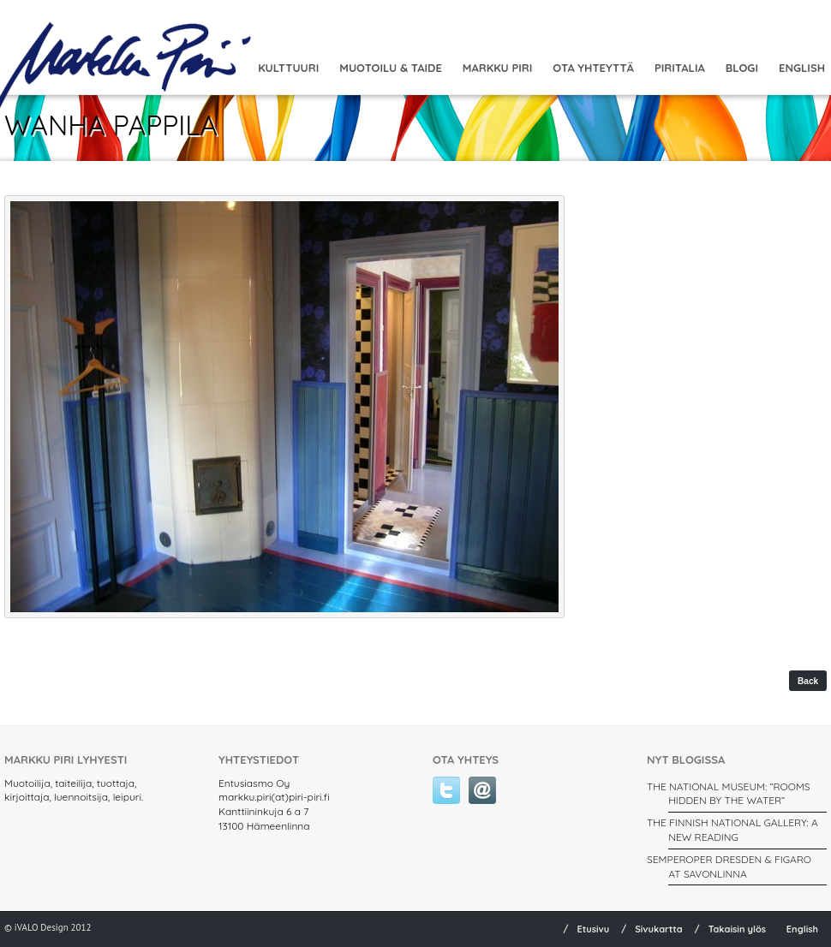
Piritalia (680, 67)
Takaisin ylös (737, 929)
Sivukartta (659, 929)
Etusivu (593, 929)
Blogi (742, 67)
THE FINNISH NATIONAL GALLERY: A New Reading (732, 829)
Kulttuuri (288, 67)
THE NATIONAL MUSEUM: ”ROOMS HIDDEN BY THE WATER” (728, 793)
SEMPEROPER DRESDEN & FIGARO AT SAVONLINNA (729, 866)
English (802, 929)
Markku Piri (497, 67)
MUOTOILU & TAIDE (390, 67)
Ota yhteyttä (593, 67)
